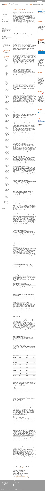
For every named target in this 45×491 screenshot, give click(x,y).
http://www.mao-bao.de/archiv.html (18, 467)
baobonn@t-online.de (18, 476)
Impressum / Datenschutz (21, 489)
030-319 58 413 (16, 482)
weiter (39, 69)
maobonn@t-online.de (26, 476)
